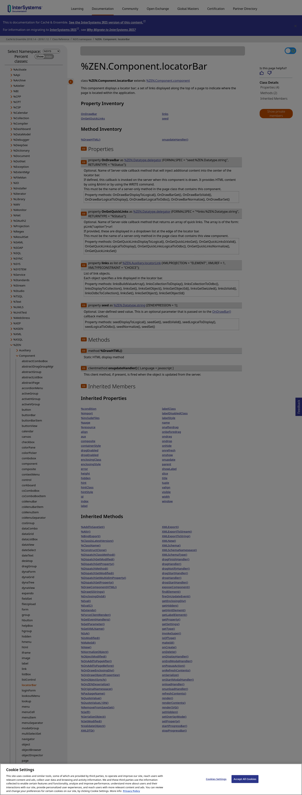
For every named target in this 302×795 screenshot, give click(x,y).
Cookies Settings (216, 782)
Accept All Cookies (245, 782)
